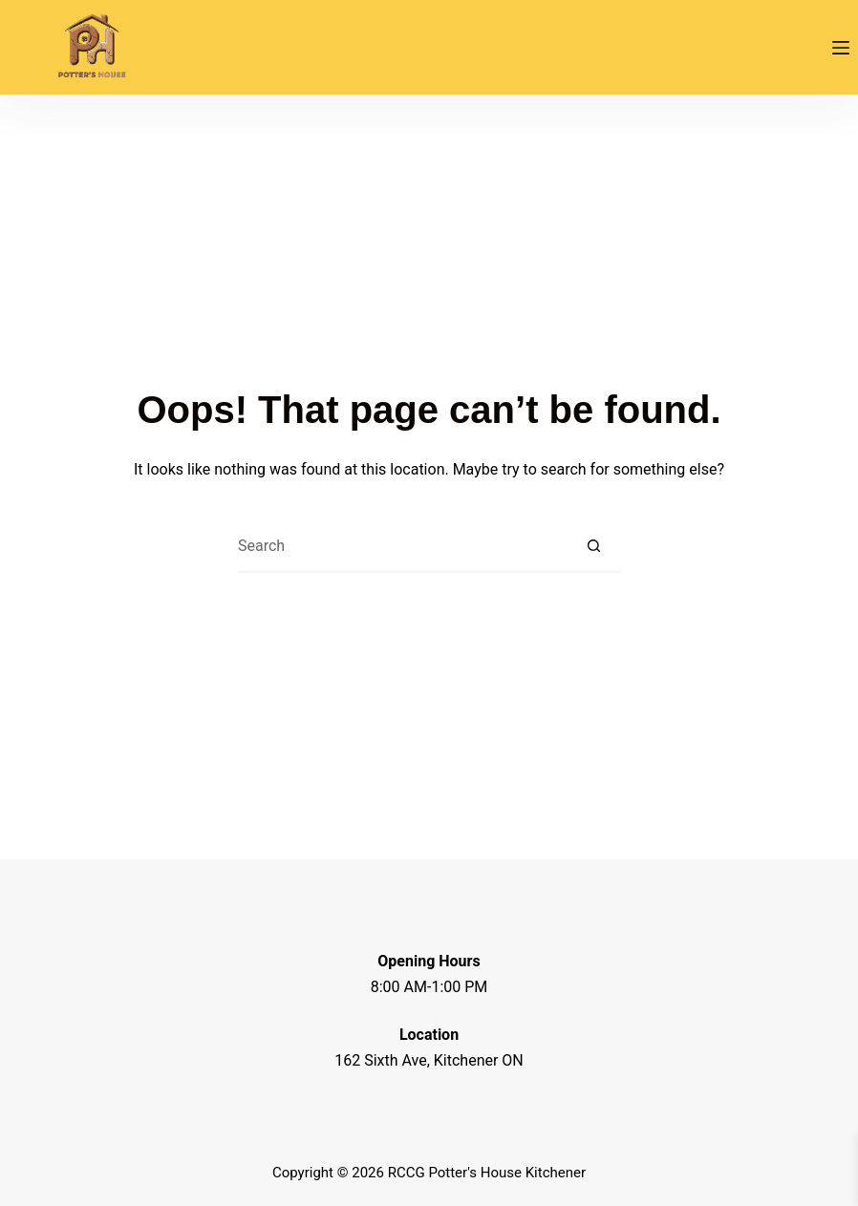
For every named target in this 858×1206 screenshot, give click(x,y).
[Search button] (594, 546)
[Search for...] (403, 546)
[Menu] (840, 47)
